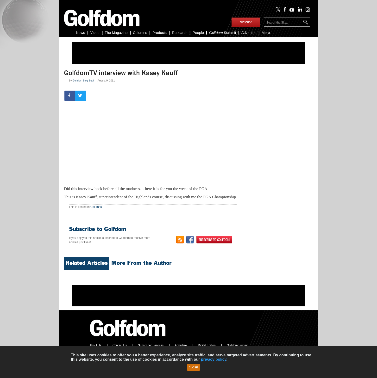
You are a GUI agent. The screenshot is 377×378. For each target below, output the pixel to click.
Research (179, 33)
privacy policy (213, 359)
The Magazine (116, 33)
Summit (222, 33)
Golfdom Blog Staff (83, 80)
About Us (95, 345)
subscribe (246, 22)
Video (95, 33)
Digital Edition (206, 345)
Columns (140, 33)
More (266, 33)
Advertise (249, 33)
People (198, 33)
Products (159, 33)
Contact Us (120, 345)
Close (193, 367)
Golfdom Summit (237, 345)
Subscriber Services (151, 345)
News (80, 33)
